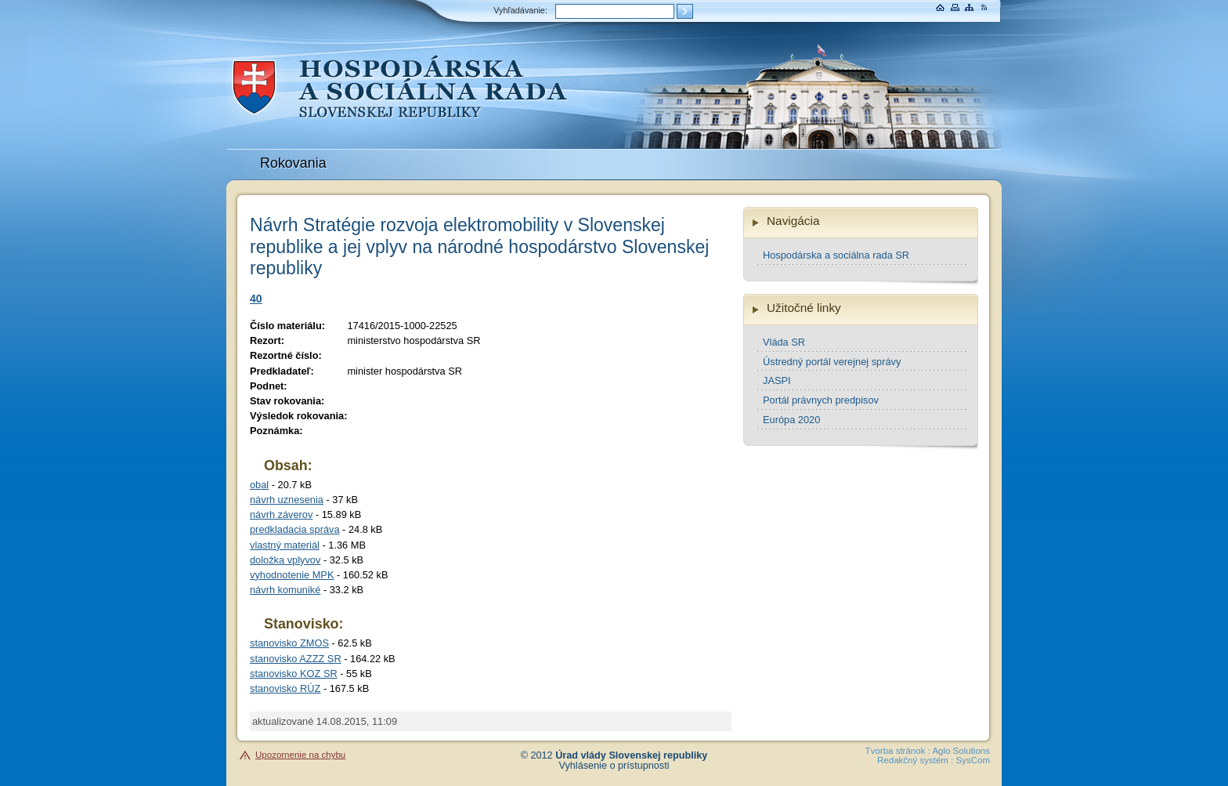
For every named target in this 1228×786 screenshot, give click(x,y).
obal (259, 485)
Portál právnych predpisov (821, 400)
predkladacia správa (295, 529)
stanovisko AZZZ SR (295, 659)
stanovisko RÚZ (285, 688)
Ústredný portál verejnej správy (832, 362)
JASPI (777, 380)
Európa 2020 (791, 420)
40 (256, 298)
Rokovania (293, 163)
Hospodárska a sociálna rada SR (836, 255)
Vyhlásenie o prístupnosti (614, 765)
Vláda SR (784, 342)
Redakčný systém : (915, 760)
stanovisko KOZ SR (294, 673)
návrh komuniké (285, 590)
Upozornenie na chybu (300, 754)
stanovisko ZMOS (289, 643)
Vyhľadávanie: (520, 10)
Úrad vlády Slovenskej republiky (631, 755)
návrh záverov (281, 514)
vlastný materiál (285, 545)
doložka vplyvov (285, 560)
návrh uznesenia (286, 499)
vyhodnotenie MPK (292, 575)
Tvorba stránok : (897, 750)
